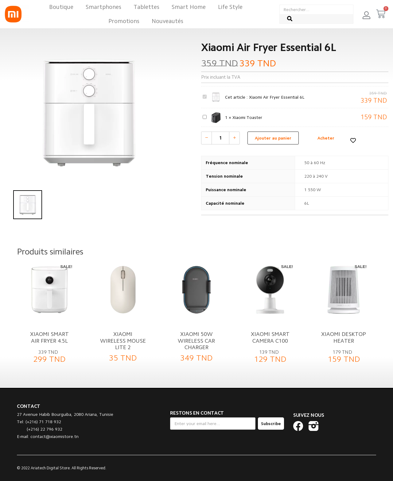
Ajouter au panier (273, 138)
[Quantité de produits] (220, 138)
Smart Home (189, 7)
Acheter (325, 138)
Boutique (61, 7)
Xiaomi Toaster (247, 117)
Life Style (230, 7)
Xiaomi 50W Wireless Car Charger (196, 340)
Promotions (123, 21)
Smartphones (103, 7)
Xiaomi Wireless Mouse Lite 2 (123, 340)
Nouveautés (167, 21)
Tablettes (146, 7)
